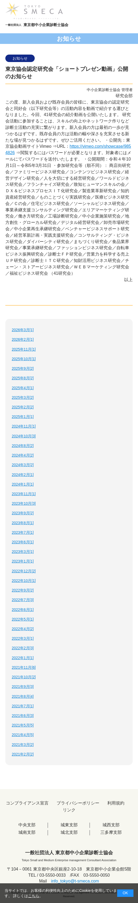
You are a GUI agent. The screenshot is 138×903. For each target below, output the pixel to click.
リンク (69, 810)
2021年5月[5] (23, 725)
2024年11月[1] (24, 426)
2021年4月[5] (23, 735)
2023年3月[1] (23, 551)
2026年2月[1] (23, 339)
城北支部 (69, 832)
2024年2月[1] (23, 475)
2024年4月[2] (23, 455)
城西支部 (111, 825)
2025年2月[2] (23, 407)
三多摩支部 (111, 832)
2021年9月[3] (23, 686)
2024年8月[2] (23, 446)
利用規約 (115, 803)
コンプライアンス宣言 (27, 803)
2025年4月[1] (23, 388)
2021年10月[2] (24, 677)
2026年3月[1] (23, 330)
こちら (33, 896)
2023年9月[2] (23, 513)
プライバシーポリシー (78, 803)
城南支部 (27, 832)
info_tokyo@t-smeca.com (75, 881)
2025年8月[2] (23, 378)
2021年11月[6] (24, 667)
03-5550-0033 (52, 875)
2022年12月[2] (24, 571)
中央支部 (27, 825)
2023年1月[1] (23, 561)
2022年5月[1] (23, 619)
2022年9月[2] (23, 590)
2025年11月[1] (24, 349)
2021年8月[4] (23, 696)
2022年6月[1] (23, 610)
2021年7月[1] (23, 706)
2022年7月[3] (23, 600)
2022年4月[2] (23, 629)
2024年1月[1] (23, 484)
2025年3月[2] (23, 397)
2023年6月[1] (23, 542)
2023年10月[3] (24, 503)
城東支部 (69, 825)
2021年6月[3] (23, 715)
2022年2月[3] (23, 648)
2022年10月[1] (24, 580)
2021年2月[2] (23, 754)
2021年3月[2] (23, 744)
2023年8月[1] (23, 523)
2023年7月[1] (23, 532)
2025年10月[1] (24, 359)
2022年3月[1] (23, 638)
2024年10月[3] (24, 436)
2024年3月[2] (23, 465)
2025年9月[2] (23, 368)
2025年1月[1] (23, 416)
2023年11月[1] (24, 494)
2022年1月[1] (23, 658)
